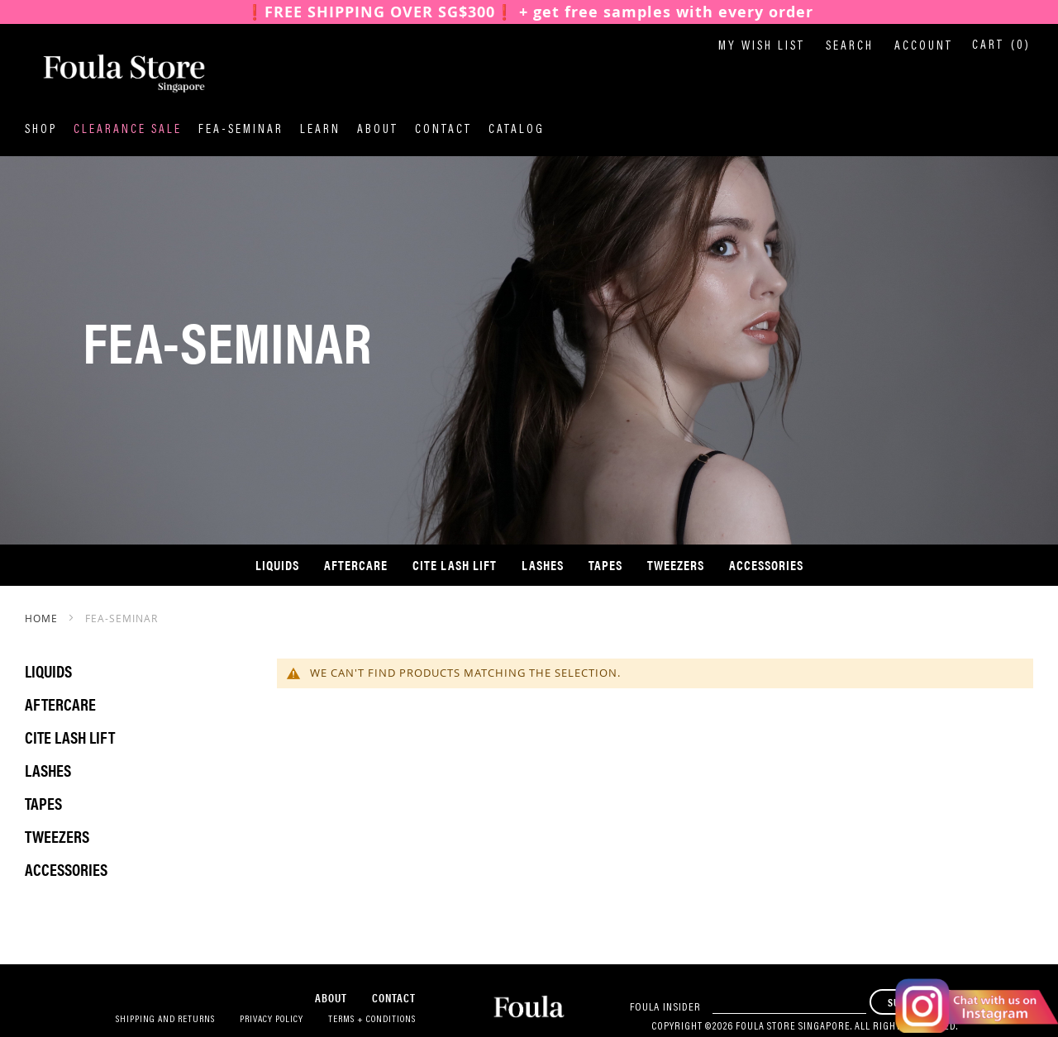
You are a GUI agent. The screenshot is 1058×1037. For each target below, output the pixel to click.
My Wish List (761, 46)
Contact (443, 130)
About (377, 130)
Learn (320, 130)
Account (923, 46)
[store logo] (107, 73)
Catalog (516, 130)
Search (850, 46)
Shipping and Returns (165, 1020)
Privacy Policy (271, 1020)
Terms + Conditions (372, 1020)
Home (43, 618)
